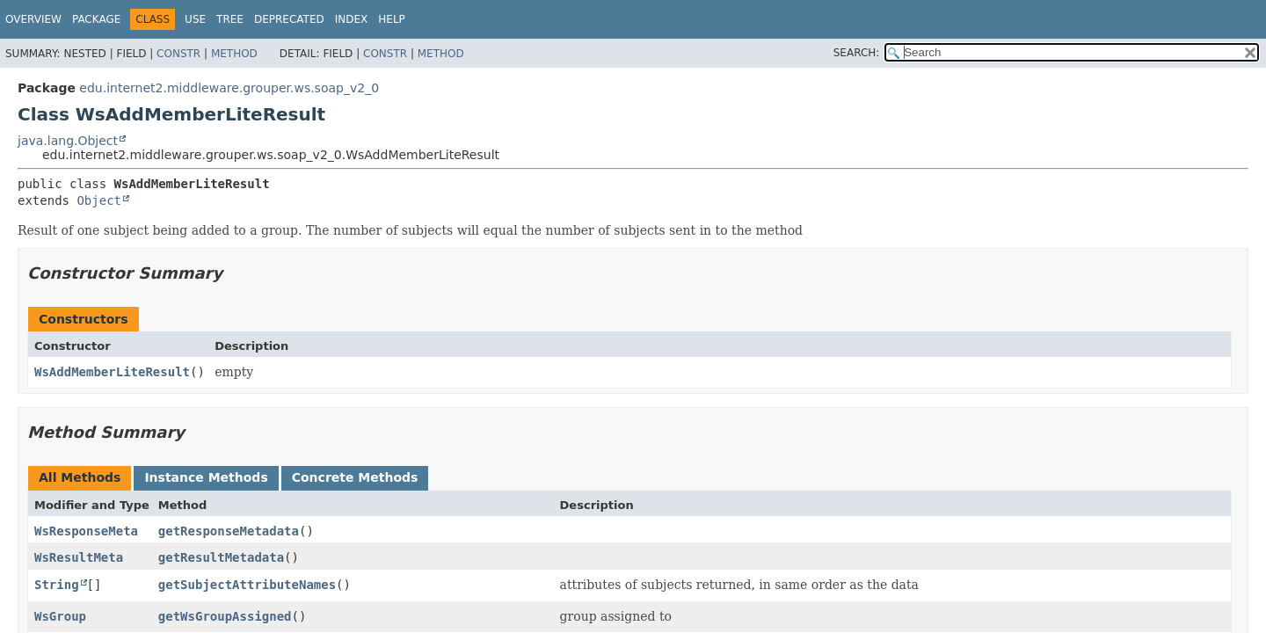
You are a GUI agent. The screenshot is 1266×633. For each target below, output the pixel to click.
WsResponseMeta (86, 531)
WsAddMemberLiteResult (112, 372)
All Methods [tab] (79, 477)
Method (234, 53)
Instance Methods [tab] (205, 477)
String (56, 585)
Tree (230, 19)
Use (195, 19)
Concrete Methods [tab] (355, 477)
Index (351, 19)
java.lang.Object (68, 141)
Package (96, 19)
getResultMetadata (221, 557)
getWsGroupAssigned (225, 616)
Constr (178, 53)
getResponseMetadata (228, 531)
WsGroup (60, 616)
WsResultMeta (78, 557)
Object (98, 200)
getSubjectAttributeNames (247, 585)
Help (391, 19)
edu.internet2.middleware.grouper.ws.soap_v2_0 (229, 88)
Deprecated (289, 19)
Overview (33, 19)
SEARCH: (856, 53)
